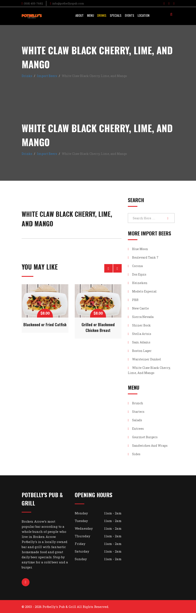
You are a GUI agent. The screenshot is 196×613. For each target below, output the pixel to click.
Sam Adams (139, 342)
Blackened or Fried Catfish (44, 324)
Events (129, 15)
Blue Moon (138, 249)
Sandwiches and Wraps (148, 446)
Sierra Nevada (141, 317)
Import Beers (47, 76)
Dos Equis (137, 274)
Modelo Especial (142, 291)
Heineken (137, 283)
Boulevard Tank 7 (143, 257)
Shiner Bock (139, 325)
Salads (135, 420)
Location (143, 15)
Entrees (136, 429)
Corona (135, 266)
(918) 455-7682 (33, 3)
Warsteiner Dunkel (144, 359)
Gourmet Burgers (143, 437)
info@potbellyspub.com (68, 3)
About (79, 15)
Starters (136, 412)
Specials (115, 15)
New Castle (138, 308)
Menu (90, 15)
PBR (133, 300)
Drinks (101, 15)
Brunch (135, 403)
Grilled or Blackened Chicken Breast (98, 327)
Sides (134, 454)
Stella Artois (139, 334)
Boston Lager (140, 351)
